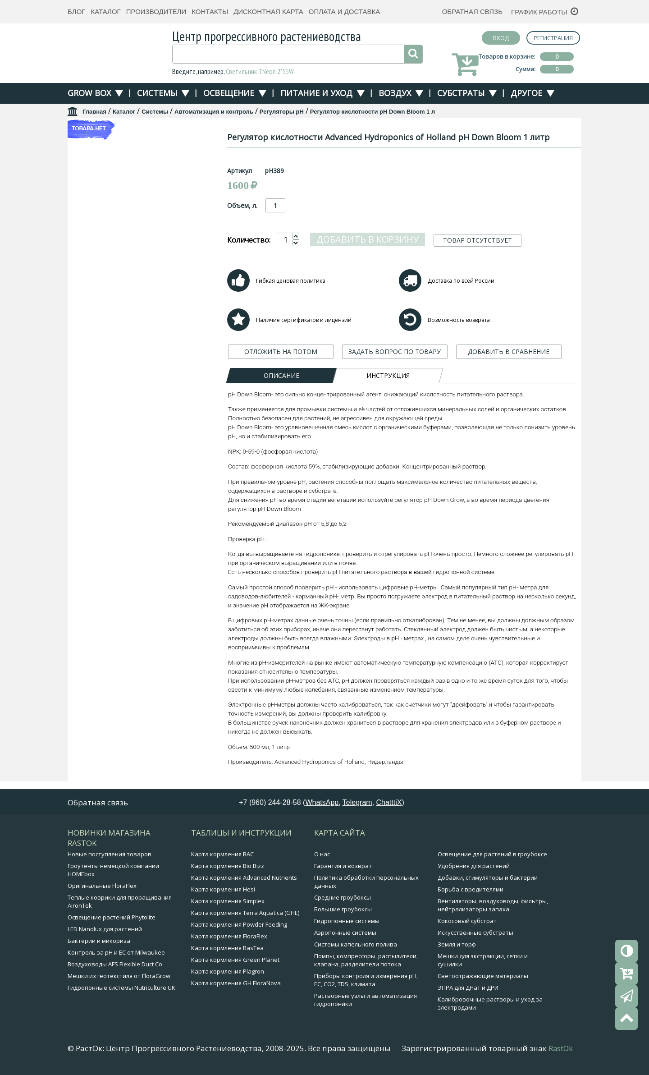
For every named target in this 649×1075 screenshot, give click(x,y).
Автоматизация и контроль (213, 111)
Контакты (210, 11)
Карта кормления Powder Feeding (239, 926)
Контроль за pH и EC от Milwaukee (116, 954)
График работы (539, 12)
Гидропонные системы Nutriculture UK (121, 989)
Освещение (228, 92)
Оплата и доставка (344, 11)
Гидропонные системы (346, 922)
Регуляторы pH (282, 111)
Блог (76, 11)
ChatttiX (389, 804)
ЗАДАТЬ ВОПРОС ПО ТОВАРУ (394, 362)
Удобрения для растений (474, 867)
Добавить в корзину (367, 250)
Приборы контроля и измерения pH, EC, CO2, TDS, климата (366, 981)
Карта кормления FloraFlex (229, 937)
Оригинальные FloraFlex (102, 887)
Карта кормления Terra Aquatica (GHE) (245, 914)
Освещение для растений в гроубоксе (492, 855)
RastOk (560, 1050)
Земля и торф (457, 946)
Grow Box (89, 92)
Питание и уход (316, 92)
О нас (322, 855)
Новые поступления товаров (109, 855)
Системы (157, 92)
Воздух (395, 92)
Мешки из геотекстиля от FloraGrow (119, 977)
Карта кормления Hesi (223, 891)
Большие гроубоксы (343, 910)
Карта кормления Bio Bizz (227, 867)
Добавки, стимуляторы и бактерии (488, 879)
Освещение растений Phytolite (111, 918)
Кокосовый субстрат (467, 922)
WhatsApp (321, 804)
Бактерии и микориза (99, 942)
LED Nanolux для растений (105, 930)
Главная (94, 111)
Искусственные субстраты (475, 934)
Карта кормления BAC (222, 855)
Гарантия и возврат (343, 867)
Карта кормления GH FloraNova (236, 984)
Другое (526, 92)
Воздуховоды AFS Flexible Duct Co (115, 965)
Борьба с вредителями (470, 891)
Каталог (105, 11)
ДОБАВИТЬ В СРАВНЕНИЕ (508, 362)
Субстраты (460, 92)
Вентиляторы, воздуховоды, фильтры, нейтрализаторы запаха (493, 906)
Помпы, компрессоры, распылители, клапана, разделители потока (366, 961)
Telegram (357, 804)
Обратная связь (472, 11)
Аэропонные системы (345, 934)
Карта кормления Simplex (228, 902)
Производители (156, 11)
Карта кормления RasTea (227, 949)
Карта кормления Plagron (227, 973)
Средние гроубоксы (342, 899)
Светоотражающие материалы (483, 977)
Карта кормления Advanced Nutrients (244, 879)
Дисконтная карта (268, 11)
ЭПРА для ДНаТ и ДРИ (468, 989)
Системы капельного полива (355, 946)
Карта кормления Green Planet (235, 961)
